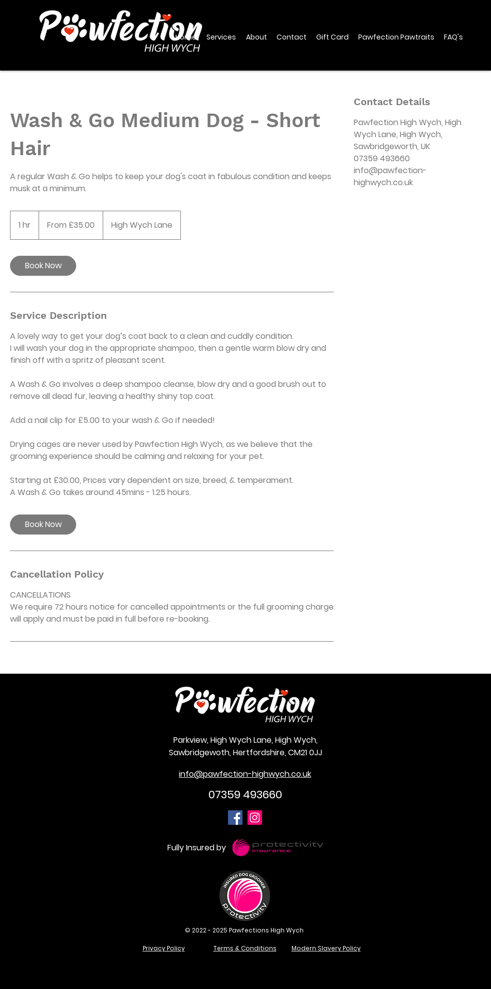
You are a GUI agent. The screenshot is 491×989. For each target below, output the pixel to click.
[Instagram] (255, 817)
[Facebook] (235, 817)
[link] (43, 266)
